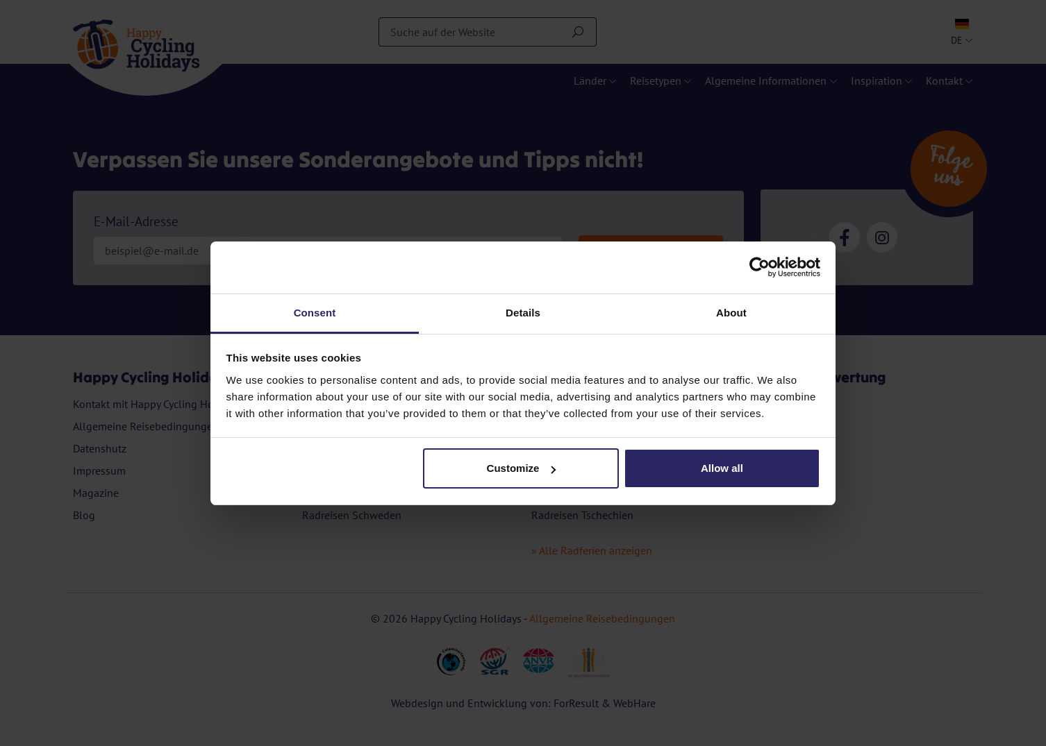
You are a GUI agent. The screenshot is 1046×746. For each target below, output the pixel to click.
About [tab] (731, 313)
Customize (521, 468)
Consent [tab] (315, 313)
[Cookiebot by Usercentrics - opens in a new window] (759, 267)
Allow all (722, 468)
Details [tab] (523, 313)
